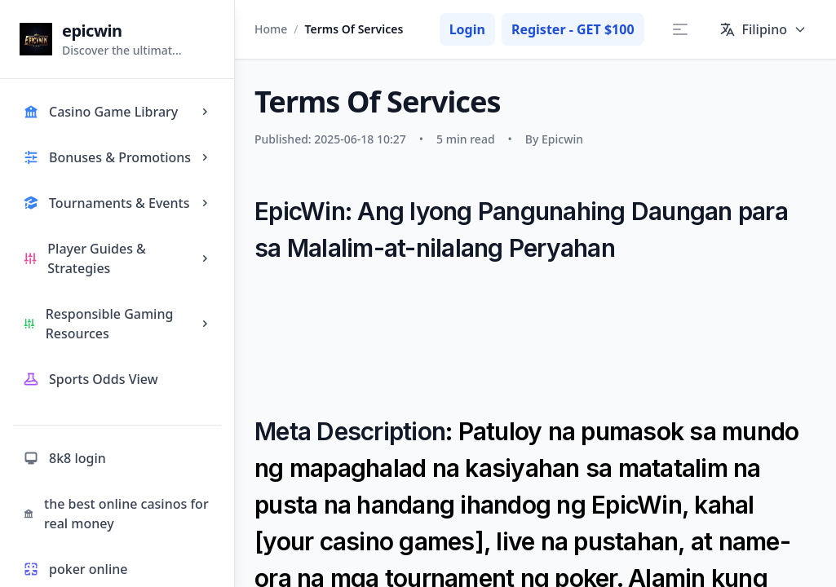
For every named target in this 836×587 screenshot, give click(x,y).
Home (270, 29)
